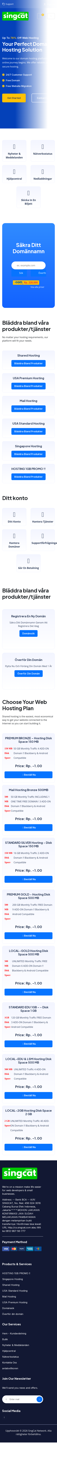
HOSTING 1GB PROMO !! (16, 1273)
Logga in (49, 4)
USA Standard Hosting (14, 1290)
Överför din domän (28, 673)
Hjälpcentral (14, 173)
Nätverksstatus (43, 148)
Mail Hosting (9, 1296)
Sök (21, 273)
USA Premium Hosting (14, 1302)
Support (8, 4)
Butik (5, 1339)
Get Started (14, 98)
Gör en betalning (28, 563)
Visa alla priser (37, 287)
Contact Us (43, 98)
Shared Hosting (10, 1284)
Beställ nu (29, 774)
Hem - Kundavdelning (14, 1333)
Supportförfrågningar (43, 538)
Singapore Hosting (12, 1279)
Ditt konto (14, 516)
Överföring (42, 273)
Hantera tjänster (43, 516)
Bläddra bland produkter (28, 363)
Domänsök (28, 633)
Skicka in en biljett (28, 197)
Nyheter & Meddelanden (14, 150)
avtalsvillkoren (10, 1368)
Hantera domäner (14, 540)
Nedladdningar (43, 173)
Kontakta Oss (9, 1362)
